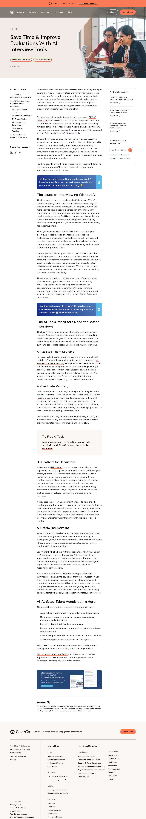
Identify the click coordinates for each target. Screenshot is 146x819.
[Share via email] (20, 152)
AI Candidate (22, 116)
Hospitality (112, 765)
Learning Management (56, 790)
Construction (113, 755)
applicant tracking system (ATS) (76, 130)
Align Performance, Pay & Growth (91, 770)
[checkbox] (121, 158)
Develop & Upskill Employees (89, 763)
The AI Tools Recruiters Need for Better (19, 103)
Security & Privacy (54, 817)
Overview (51, 803)
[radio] (113, 158)
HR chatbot (56, 467)
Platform (32, 12)
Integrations (52, 813)
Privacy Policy (15, 805)
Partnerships (15, 753)
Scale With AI (83, 777)
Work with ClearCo (18, 756)
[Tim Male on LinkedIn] (48, 702)
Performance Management (58, 776)
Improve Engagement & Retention (91, 766)
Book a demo (128, 732)
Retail (110, 779)
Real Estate (112, 776)
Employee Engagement (56, 780)
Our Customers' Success (20, 749)
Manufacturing (114, 769)
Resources (59, 12)
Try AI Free (47, 448)
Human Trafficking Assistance (22, 817)
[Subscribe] (130, 150)
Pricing (69, 12)
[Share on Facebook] (16, 152)
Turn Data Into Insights (87, 773)
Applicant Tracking (21, 59)
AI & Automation (42, 59)
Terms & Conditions (18, 808)
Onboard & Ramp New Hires (89, 759)
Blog (13, 29)
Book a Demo (128, 12)
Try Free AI (19, 119)
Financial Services (115, 759)
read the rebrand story (88, 3)
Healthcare (112, 762)
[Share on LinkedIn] (11, 152)
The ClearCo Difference (20, 746)
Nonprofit (112, 772)
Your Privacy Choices (18, 814)
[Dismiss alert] (141, 3)
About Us (45, 12)
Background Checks (55, 763)
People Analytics (54, 810)
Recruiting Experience (56, 759)
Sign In (113, 12)
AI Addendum (15, 811)
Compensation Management (58, 793)
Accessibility (15, 802)
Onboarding (52, 766)
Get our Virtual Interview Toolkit (52, 654)
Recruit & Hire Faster (86, 756)
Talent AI (51, 807)
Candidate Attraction (55, 756)
